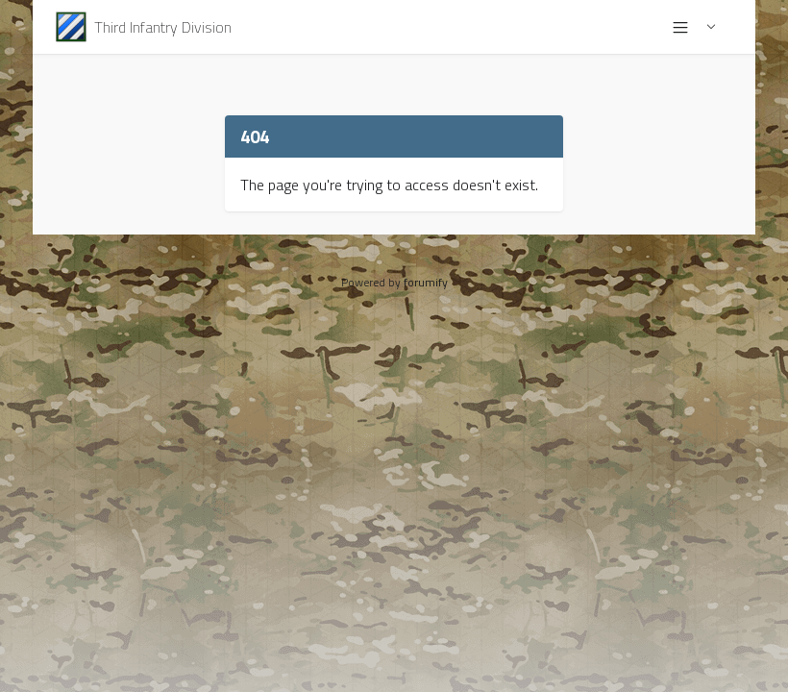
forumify (426, 282)
